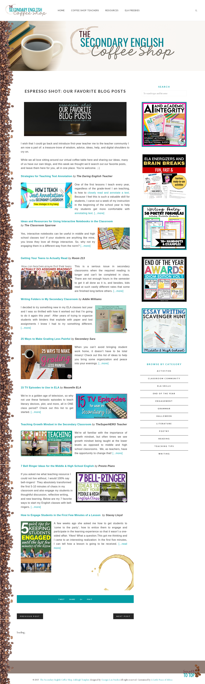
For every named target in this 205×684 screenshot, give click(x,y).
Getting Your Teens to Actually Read (44, 258)
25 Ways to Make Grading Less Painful (45, 339)
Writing (164, 454)
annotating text (84, 213)
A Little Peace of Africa (161, 679)
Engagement (164, 401)
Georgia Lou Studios (110, 679)
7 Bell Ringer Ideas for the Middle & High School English (57, 466)
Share (71, 599)
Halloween (164, 416)
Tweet (58, 599)
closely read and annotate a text (108, 192)
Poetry (164, 431)
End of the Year (164, 393)
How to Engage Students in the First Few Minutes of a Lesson (61, 515)
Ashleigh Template (81, 679)
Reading (164, 439)
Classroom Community (164, 378)
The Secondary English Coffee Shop (55, 679)
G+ (82, 599)
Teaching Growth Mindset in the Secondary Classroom (56, 424)
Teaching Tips (164, 446)
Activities (164, 371)
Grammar (164, 408)
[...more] (99, 213)
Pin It (93, 599)
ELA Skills (164, 386)
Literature (164, 424)
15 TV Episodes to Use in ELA (40, 387)
